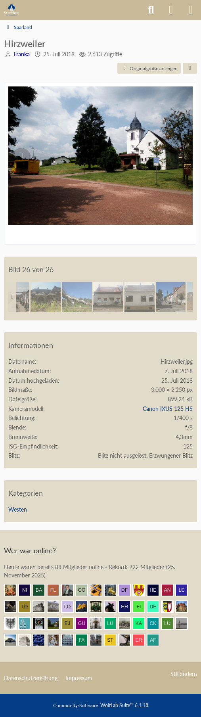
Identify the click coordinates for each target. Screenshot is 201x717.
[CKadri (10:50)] (156, 623)
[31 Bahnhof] (77, 297)
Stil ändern (183, 674)
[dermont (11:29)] (156, 606)
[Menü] (191, 10)
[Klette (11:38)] (113, 606)
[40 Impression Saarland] (139, 297)
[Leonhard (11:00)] (99, 623)
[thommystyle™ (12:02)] (70, 590)
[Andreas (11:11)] (42, 623)
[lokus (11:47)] (70, 606)
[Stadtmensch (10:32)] (27, 640)
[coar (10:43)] (13, 640)
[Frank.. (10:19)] (56, 640)
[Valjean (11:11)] (56, 623)
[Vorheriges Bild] (21, 156)
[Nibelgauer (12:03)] (27, 590)
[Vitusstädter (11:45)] (84, 606)
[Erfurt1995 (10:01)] (99, 640)
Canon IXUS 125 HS (168, 408)
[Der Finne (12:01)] (127, 590)
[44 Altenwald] (171, 297)
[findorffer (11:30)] (141, 606)
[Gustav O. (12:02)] (84, 590)
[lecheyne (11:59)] (184, 590)
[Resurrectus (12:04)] (13, 590)
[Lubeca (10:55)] (113, 623)
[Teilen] (190, 69)
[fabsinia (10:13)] (84, 640)
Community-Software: (100, 705)
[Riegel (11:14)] (27, 623)
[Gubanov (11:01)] (84, 623)
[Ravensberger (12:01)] (141, 590)
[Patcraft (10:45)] (184, 623)
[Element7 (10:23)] (42, 640)
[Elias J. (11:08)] (70, 623)
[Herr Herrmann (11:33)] (127, 606)
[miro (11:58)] (42, 606)
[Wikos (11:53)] (56, 606)
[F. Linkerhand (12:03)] (56, 590)
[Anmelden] (171, 10)
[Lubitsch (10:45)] (170, 623)
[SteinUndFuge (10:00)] (113, 640)
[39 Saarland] (108, 297)
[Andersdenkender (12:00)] (170, 590)
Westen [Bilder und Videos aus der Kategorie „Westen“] (17, 509)
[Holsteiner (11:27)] (170, 606)
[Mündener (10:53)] (127, 623)
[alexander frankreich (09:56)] (156, 640)
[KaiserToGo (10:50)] (141, 623)
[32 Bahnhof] (46, 297)
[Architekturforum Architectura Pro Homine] (11, 10)
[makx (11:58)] (13, 606)
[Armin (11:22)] (13, 623)
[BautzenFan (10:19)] (70, 640)
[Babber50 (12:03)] (42, 590)
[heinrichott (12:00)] (156, 590)
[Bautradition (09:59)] (127, 640)
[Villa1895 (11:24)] (184, 606)
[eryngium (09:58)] (141, 640)
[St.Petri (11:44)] (99, 606)
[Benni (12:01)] (99, 590)
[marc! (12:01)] (113, 590)
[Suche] (151, 10)
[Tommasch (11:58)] (27, 606)
